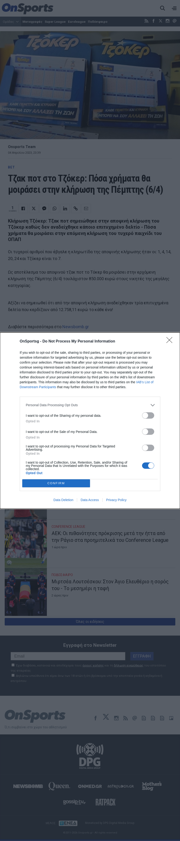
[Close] (170, 341)
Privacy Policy (116, 500)
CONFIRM (56, 483)
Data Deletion (63, 500)
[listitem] (90, 405)
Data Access (90, 500)
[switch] (148, 415)
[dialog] (90, 420)
